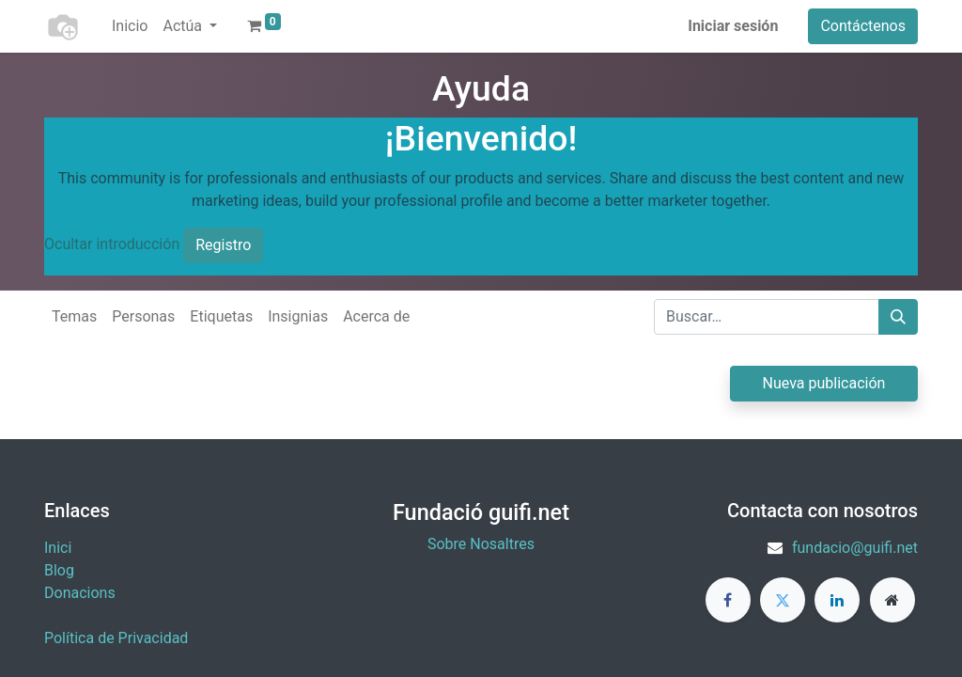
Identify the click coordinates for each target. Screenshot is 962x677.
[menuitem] (129, 26)
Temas (74, 316)
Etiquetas (221, 316)
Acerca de (376, 316)
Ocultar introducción (111, 244)
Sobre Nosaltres (481, 544)
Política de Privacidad (116, 638)
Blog (59, 570)
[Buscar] (898, 317)
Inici (57, 548)
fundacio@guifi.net (855, 548)
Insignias (298, 316)
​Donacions (80, 593)
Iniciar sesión (733, 26)
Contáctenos (863, 26)
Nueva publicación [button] (824, 383)
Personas (143, 316)
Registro (223, 245)
